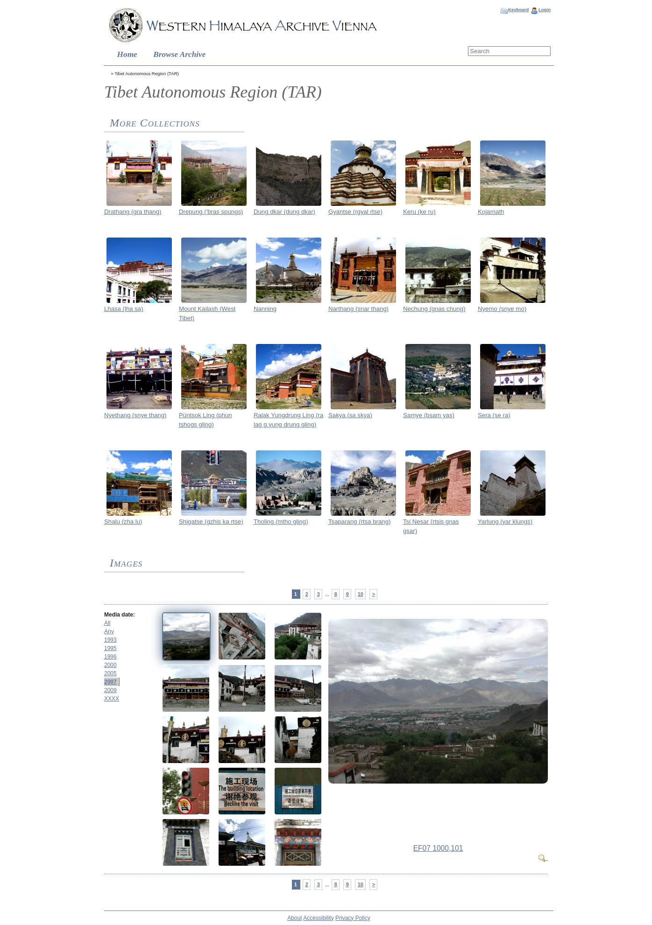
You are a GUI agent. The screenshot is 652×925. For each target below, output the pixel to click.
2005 (110, 673)
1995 (110, 648)
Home (127, 54)
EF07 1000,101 (438, 848)
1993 (110, 640)
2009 (110, 690)
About (294, 918)
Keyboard (518, 9)
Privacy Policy (352, 918)
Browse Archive (179, 54)
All (107, 623)
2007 (110, 682)
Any (109, 631)
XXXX (111, 698)
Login (545, 9)
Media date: (119, 614)
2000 (110, 665)
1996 (110, 656)
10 (360, 594)
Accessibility (318, 918)
